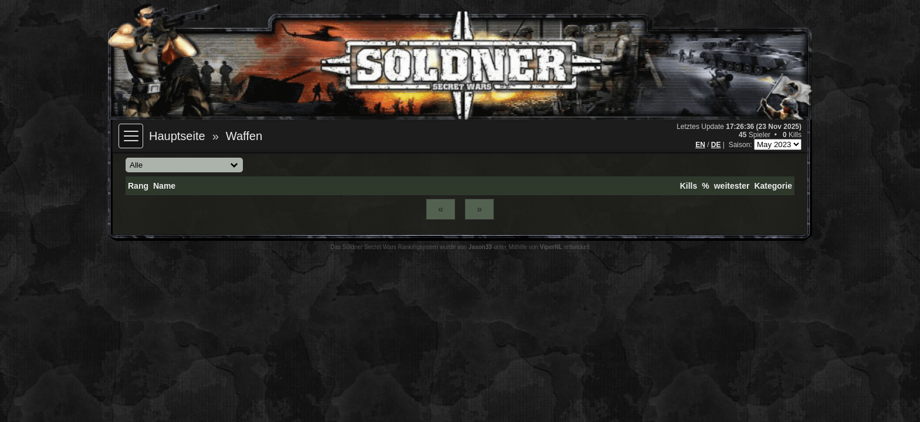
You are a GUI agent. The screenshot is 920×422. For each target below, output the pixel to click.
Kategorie (773, 185)
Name (164, 185)
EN (700, 145)
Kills (689, 185)
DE (716, 145)
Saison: (741, 145)
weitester (732, 185)
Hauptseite (177, 136)
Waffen (244, 136)
